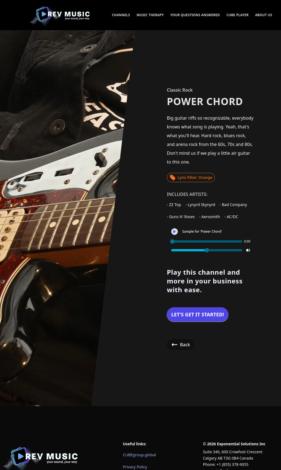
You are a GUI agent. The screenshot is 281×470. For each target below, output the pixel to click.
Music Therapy (150, 15)
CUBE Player (237, 15)
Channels (121, 15)
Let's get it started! (197, 314)
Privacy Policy (135, 466)
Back (180, 344)
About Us (263, 15)
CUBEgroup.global (139, 454)
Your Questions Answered (195, 15)
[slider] (172, 241)
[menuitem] (60, 15)
